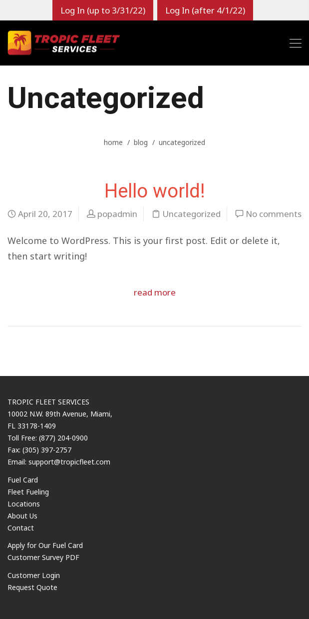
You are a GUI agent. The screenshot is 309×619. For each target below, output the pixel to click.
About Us (22, 515)
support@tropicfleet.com (69, 461)
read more (155, 292)
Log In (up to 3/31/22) (102, 10)
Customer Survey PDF (43, 557)
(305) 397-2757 (46, 449)
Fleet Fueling (28, 491)
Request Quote (32, 587)
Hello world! (154, 191)
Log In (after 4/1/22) (205, 10)
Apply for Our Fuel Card (45, 545)
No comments (274, 214)
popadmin (117, 214)
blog (141, 142)
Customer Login (33, 575)
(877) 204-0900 (63, 437)
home (113, 142)
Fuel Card (22, 479)
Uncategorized (191, 214)
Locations (23, 503)
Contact (20, 527)
